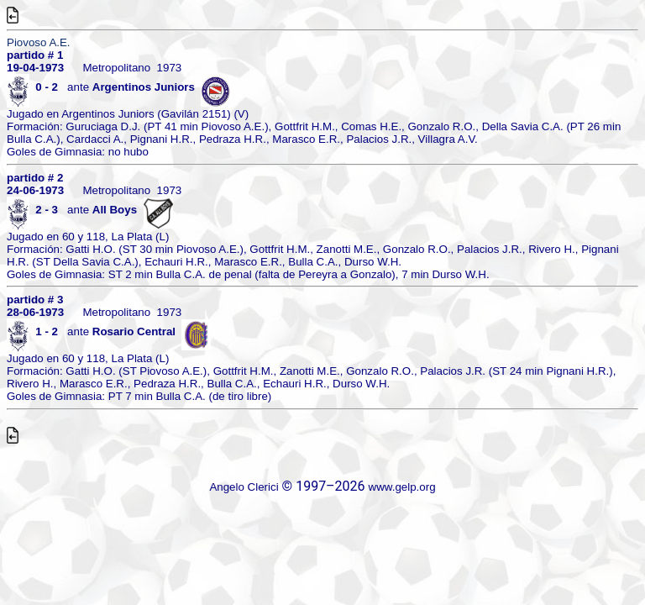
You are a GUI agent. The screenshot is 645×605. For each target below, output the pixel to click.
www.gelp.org (402, 487)
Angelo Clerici (243, 487)
